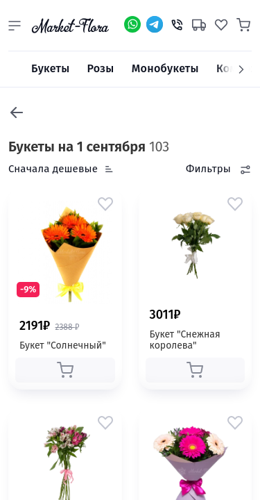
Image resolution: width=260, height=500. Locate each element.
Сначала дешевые (53, 168)
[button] (14, 26)
